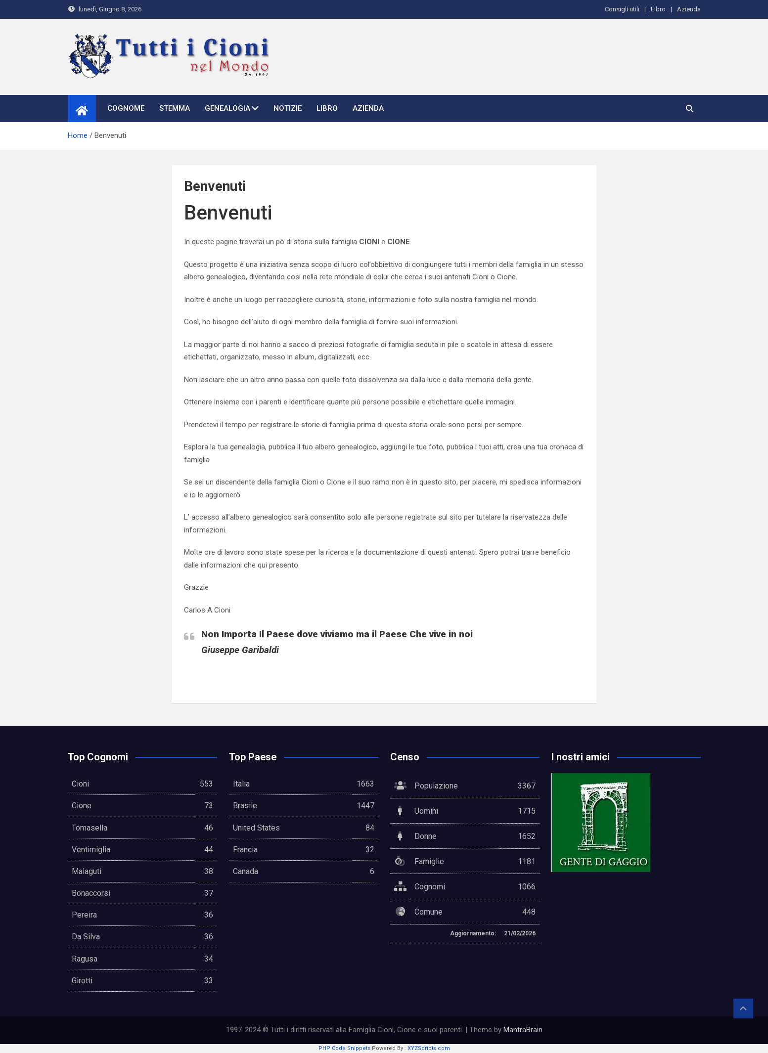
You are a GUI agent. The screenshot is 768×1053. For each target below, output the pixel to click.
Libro (658, 9)
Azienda (689, 9)
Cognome (125, 108)
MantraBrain (522, 1029)
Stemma (174, 108)
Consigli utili (622, 9)
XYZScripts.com (428, 1048)
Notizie (287, 108)
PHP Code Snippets (344, 1048)
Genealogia (227, 108)
